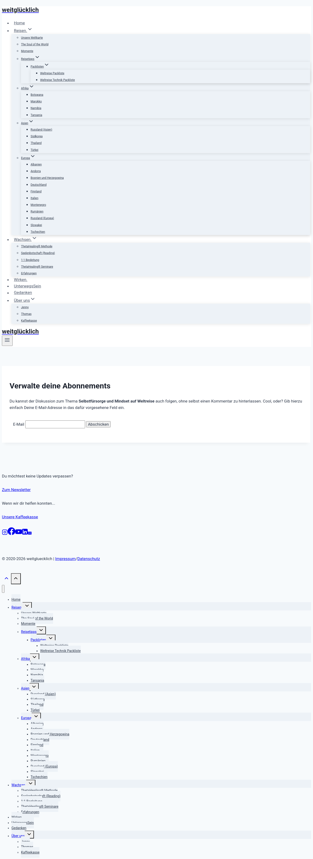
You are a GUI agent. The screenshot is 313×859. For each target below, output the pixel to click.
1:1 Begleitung (30, 260)
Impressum (65, 558)
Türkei (34, 150)
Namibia (36, 108)
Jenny (25, 307)
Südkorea (37, 136)
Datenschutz (88, 558)
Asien (25, 688)
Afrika (25, 659)
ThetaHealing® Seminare (37, 266)
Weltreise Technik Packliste (57, 80)
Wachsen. (18, 785)
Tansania (36, 115)
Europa (26, 718)
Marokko (36, 101)
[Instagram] (5, 533)
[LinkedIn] (25, 533)
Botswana (37, 94)
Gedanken (23, 292)
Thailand (36, 143)
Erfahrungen (29, 273)
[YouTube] (18, 533)
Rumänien (37, 211)
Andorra (36, 171)
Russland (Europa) (42, 218)
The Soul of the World (35, 44)
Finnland (36, 191)
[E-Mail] (30, 533)
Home (19, 23)
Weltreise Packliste (52, 73)
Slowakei (36, 225)
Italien (34, 198)
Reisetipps (29, 632)
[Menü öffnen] (7, 340)
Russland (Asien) (41, 129)
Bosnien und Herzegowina (47, 178)
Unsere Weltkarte (32, 37)
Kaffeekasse (29, 320)
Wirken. (20, 279)
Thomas (26, 314)
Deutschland (39, 184)
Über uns (18, 836)
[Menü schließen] (3, 589)
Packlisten (38, 640)
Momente (27, 51)
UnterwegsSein (27, 286)
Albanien (36, 164)
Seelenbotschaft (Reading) (38, 253)
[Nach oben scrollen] (6, 580)
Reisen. (16, 607)
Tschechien (38, 231)
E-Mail (18, 424)
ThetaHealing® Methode (36, 246)
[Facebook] (11, 533)
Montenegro (38, 205)
